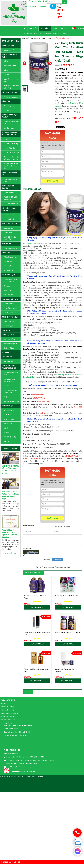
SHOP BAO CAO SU (9, 224)
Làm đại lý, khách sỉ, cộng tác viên (15, 788)
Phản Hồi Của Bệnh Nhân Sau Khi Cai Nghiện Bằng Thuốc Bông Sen (9, 533)
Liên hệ (3, 756)
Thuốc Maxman (9, 193)
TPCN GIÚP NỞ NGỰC (10, 317)
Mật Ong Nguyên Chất (11, 401)
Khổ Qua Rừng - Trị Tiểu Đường (10, 391)
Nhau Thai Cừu (9, 290)
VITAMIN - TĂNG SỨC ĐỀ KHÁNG (11, 87)
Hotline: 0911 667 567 (11, 862)
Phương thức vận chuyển (9, 766)
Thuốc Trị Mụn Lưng (11, 97)
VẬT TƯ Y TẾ (7, 357)
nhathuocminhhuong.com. (33, 516)
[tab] (32, 189)
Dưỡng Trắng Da (9, 148)
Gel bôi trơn (8, 233)
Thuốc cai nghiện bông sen (11, 122)
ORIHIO (6, 428)
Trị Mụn (6, 139)
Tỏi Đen (6, 397)
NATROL (6, 441)
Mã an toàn (27, 601)
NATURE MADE (9, 424)
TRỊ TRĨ (6, 75)
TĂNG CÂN (6, 101)
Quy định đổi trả (6, 776)
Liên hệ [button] (64, 33)
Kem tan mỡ (8, 261)
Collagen (7, 286)
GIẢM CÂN (6, 253)
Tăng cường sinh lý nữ (11, 248)
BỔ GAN (6, 61)
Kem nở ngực (8, 326)
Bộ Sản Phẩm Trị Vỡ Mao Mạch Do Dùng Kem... (11, 166)
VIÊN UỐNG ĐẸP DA (9, 275)
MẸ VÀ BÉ (5, 352)
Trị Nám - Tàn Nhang (11, 144)
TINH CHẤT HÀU (9, 219)
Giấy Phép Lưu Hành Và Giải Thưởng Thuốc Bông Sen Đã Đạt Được (10, 495)
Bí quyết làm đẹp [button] (59, 28)
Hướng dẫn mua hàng (8, 769)
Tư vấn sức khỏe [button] (30, 33)
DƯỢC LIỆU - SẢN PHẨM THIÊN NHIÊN (9, 367)
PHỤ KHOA (6, 330)
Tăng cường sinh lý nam (10, 180)
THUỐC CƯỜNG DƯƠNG (8, 187)
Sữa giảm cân (8, 270)
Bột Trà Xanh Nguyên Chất (11, 374)
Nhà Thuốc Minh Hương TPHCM (30, 829)
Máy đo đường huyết (11, 344)
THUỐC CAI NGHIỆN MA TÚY (9, 116)
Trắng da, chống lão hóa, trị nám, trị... (10, 280)
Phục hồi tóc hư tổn (10, 308)
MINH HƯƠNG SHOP (11, 781)
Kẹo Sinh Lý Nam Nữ (11, 204)
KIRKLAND (7, 415)
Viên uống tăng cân (10, 106)
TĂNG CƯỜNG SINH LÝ (9, 174)
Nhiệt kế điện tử (9, 348)
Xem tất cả (10, 553)
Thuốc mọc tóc (9, 304)
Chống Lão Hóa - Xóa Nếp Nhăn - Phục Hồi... (11, 158)
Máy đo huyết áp (9, 339)
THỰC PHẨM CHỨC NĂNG (9, 56)
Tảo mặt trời (8, 110)
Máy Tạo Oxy (8, 361)
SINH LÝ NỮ (6, 244)
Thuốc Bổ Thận (9, 215)
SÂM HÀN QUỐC (8, 46)
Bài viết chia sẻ (10, 449)
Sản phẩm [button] (44, 28)
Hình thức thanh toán (8, 772)
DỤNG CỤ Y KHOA (8, 335)
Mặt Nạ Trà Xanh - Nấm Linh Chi (10, 380)
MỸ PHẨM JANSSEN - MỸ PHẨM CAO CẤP (10, 134)
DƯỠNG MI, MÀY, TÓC (10, 299)
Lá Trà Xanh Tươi (9, 386)
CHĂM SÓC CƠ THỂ (9, 92)
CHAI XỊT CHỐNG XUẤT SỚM (10, 238)
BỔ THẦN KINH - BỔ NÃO (11, 80)
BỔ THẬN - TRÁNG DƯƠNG (9, 209)
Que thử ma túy (9, 128)
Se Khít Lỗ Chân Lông (11, 153)
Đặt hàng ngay (52, 136)
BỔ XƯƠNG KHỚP (10, 66)
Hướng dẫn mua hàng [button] (49, 34)
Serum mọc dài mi (10, 312)
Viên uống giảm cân (10, 257)
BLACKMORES (9, 410)
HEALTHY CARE (9, 419)
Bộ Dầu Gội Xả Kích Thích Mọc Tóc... (67, 648)
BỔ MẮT (6, 70)
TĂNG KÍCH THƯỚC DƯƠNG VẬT (10, 198)
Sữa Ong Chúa (9, 295)
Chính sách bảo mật (7, 762)
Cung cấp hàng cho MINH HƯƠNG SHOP (18, 784)
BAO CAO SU (8, 228)
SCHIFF (6, 432)
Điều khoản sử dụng (7, 759)
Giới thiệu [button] (33, 28)
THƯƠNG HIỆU (7, 406)
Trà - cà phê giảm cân (11, 266)
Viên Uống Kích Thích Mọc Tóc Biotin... (68, 685)
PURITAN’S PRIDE (10, 437)
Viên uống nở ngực (10, 321)
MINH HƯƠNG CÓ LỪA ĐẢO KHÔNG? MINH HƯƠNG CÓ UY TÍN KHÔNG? (10, 469)
